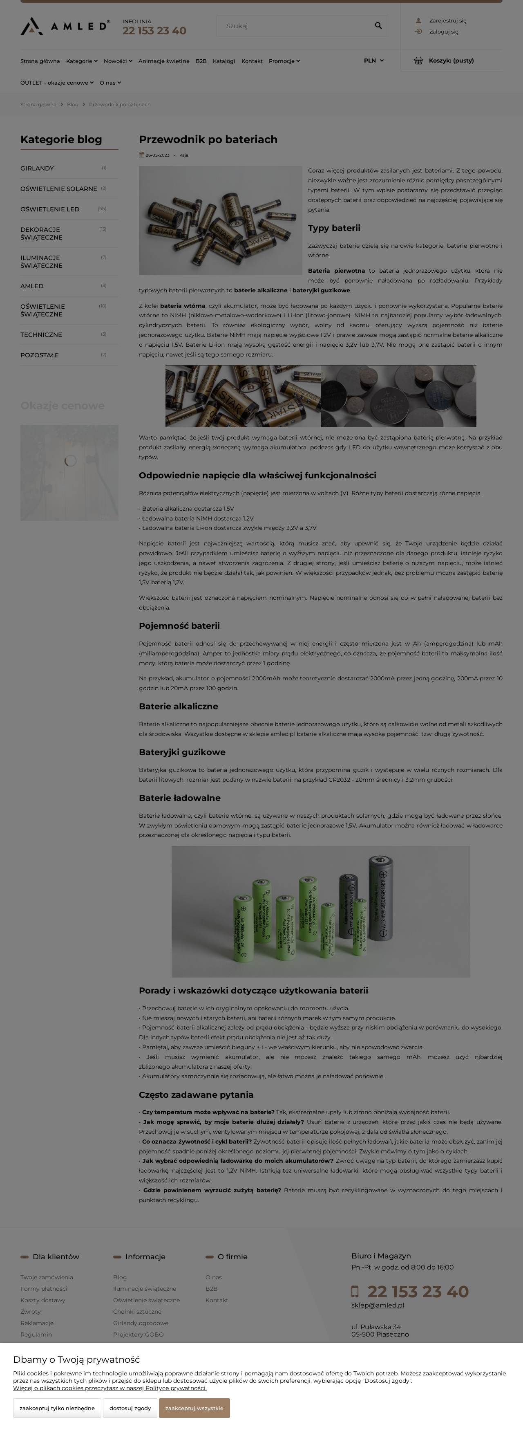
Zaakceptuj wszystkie (194, 1408)
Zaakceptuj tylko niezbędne (57, 1408)
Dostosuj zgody (130, 1408)
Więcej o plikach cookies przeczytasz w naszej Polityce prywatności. (110, 1388)
